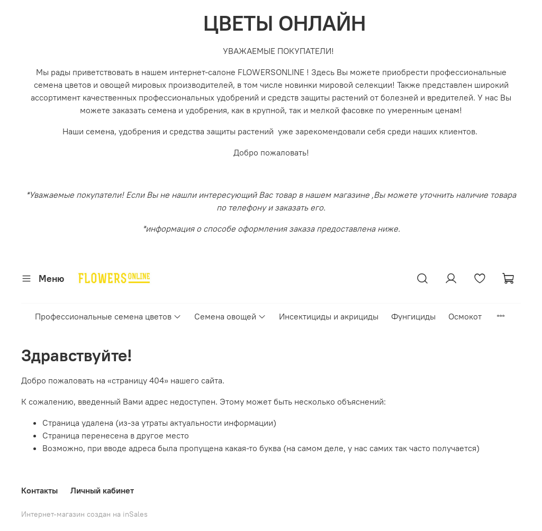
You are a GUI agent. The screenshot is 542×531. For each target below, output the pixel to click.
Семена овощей (230, 316)
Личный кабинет (102, 490)
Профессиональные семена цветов (108, 316)
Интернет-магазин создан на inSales (84, 514)
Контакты (39, 490)
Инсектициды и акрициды (328, 316)
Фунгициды (413, 316)
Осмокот (465, 316)
